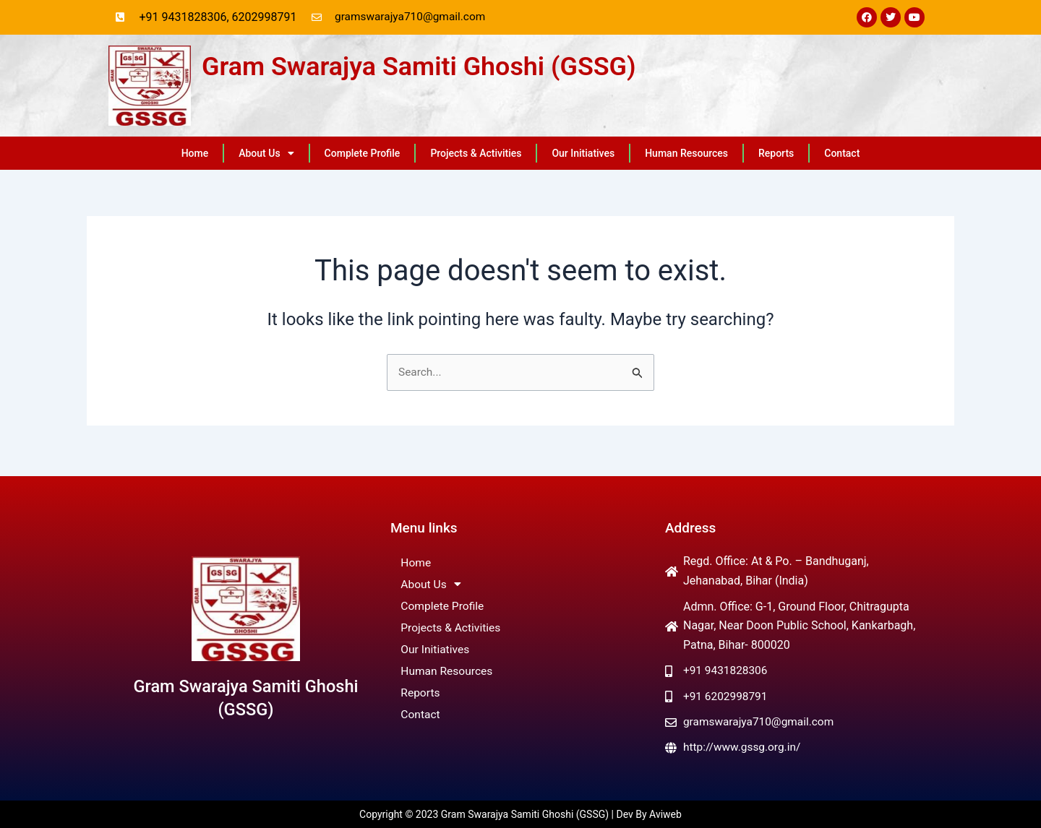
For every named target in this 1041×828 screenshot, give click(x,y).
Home (195, 154)
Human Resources (686, 154)
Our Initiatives (583, 154)
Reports (776, 154)
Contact (842, 154)
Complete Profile (362, 154)
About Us (266, 154)
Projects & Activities (475, 154)
